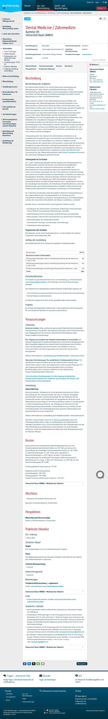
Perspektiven (31, 69)
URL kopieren (82, 664)
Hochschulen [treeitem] (7, 48)
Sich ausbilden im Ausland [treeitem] (9, 108)
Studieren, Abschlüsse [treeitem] (10, 66)
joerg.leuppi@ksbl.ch (40, 642)
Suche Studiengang (63, 13)
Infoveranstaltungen (28, 702)
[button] (25, 663)
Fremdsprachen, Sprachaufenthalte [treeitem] (9, 100)
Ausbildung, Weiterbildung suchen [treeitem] (10, 27)
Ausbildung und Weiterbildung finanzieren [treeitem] (8, 133)
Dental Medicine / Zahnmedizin (81, 13)
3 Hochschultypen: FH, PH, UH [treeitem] (12, 63)
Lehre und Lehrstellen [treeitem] (11, 34)
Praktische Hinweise (47, 69)
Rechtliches (95, 711)
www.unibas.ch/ (98, 82)
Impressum (102, 711)
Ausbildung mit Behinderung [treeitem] (8, 142)
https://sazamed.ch (70, 152)
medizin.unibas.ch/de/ (97, 109)
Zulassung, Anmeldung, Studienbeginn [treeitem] (11, 70)
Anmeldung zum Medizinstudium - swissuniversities (63, 356)
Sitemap (88, 711)
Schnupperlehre (10, 697)
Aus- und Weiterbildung (38, 13)
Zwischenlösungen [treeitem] (9, 114)
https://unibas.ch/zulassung (36, 335)
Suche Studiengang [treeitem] (10, 51)
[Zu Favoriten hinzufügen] (105, 18)
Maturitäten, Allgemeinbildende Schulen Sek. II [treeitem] (10, 41)
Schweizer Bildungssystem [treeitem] (8, 20)
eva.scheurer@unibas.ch (98, 105)
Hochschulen (51, 13)
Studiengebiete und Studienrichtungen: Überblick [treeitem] (10, 58)
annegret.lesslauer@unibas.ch (71, 632)
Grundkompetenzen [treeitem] (10, 87)
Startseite (27, 13)
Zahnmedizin (87, 54)
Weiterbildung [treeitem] (8, 81)
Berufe (8, 700)
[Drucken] (101, 18)
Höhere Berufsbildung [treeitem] (11, 76)
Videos (24, 699)
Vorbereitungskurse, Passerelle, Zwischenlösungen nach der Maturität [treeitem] (10, 122)
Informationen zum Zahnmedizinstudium (47, 586)
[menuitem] (29, 5)
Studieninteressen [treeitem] (9, 54)
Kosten (59, 66)
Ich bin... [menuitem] (101, 8)
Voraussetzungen (46, 66)
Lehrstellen (9, 694)
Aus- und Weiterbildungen (27, 695)
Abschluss (69, 66)
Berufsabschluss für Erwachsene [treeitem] (10, 93)
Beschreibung (31, 66)
